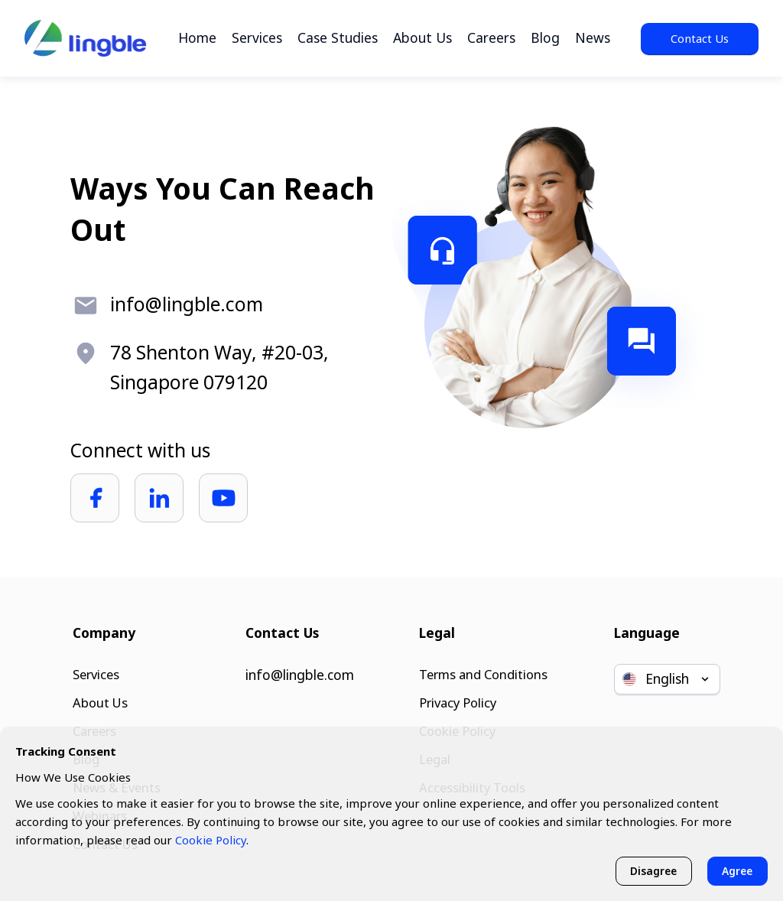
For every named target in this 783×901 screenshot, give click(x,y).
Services (257, 37)
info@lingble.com (299, 665)
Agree (736, 870)
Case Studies (337, 37)
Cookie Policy (210, 838)
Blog (545, 37)
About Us (422, 37)
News (592, 37)
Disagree (648, 870)
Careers (491, 37)
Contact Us (700, 38)
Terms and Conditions (483, 665)
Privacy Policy (456, 695)
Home (197, 37)
